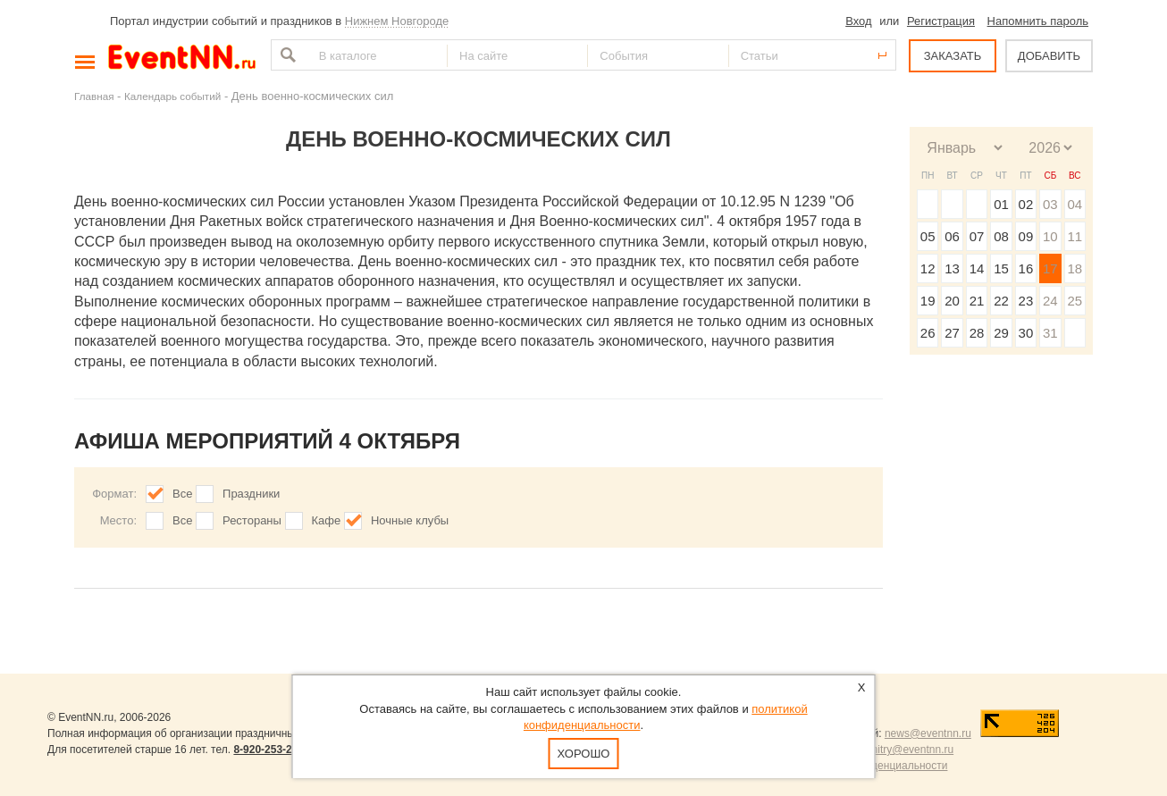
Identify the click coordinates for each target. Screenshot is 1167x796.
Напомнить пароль (1037, 21)
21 (977, 300)
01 (1001, 204)
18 (1074, 268)
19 (928, 300)
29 (1001, 332)
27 (952, 332)
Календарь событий (172, 96)
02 (1026, 204)
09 (1026, 236)
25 (1074, 300)
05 (928, 236)
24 (1050, 300)
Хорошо (584, 753)
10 (1050, 236)
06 (952, 236)
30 (1026, 332)
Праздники (251, 493)
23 (1026, 300)
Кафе (326, 520)
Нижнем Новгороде (397, 21)
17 (1050, 268)
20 (952, 300)
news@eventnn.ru (928, 733)
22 (1001, 300)
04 (1074, 204)
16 (1026, 268)
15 (1001, 268)
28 (977, 332)
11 (1074, 236)
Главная (93, 96)
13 (952, 268)
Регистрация (941, 21)
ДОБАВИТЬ (1049, 56)
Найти (286, 55)
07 (977, 236)
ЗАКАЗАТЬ (953, 56)
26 (928, 332)
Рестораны (251, 520)
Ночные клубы (410, 520)
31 (1050, 332)
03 (1050, 204)
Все (182, 493)
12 (928, 268)
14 (977, 268)
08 (1001, 236)
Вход (858, 21)
